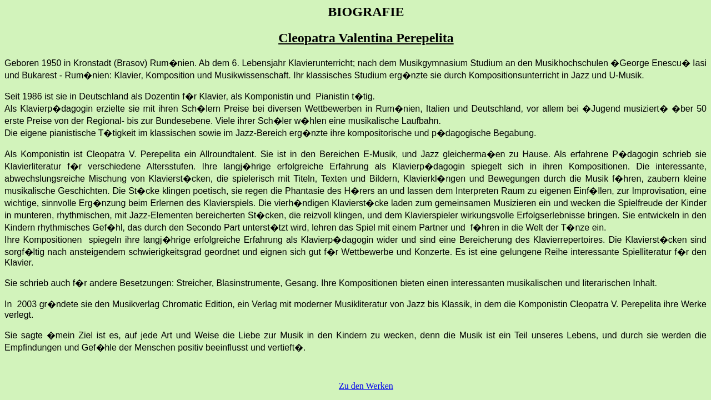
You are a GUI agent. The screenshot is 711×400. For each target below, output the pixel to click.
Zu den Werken (366, 386)
